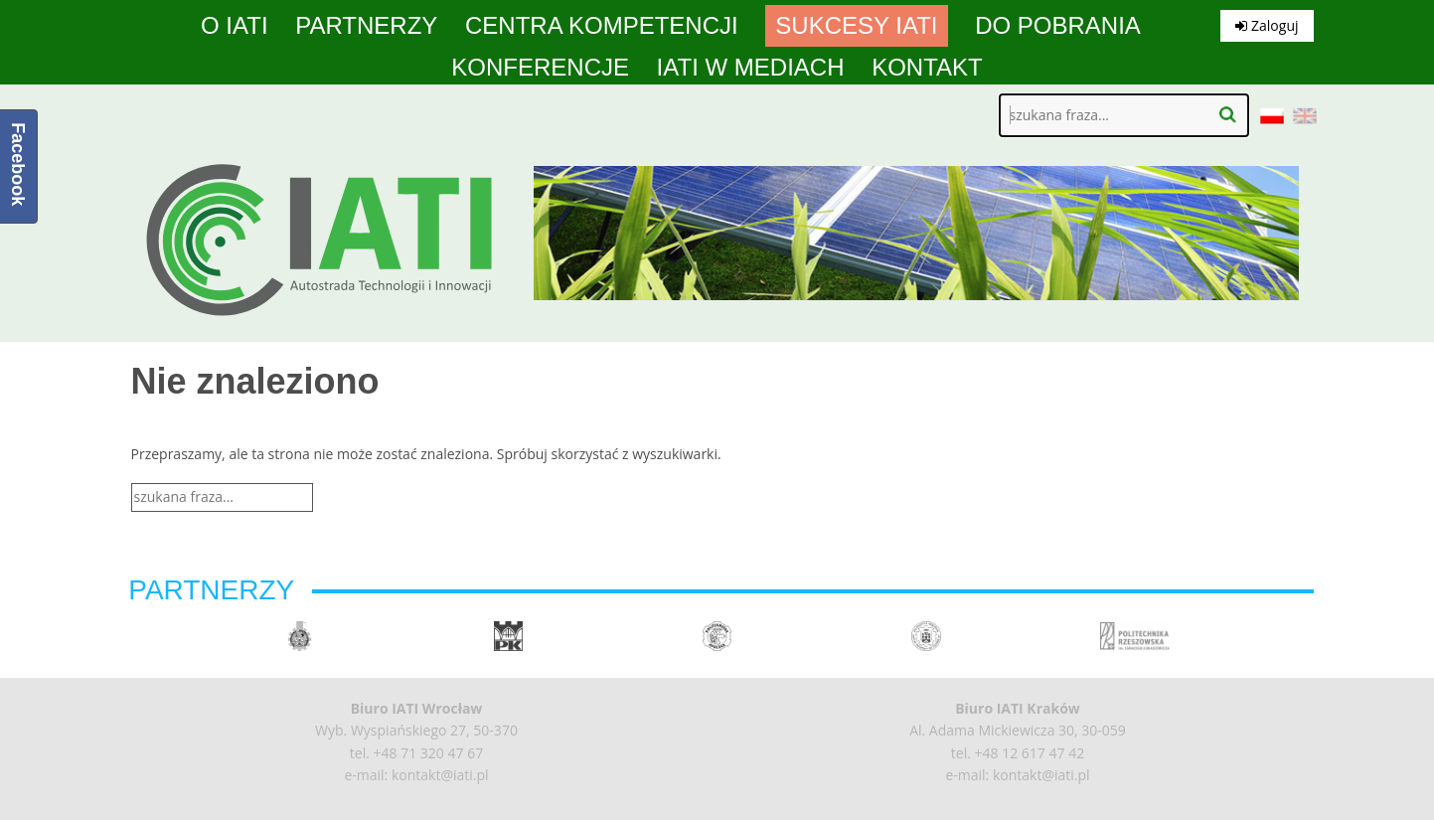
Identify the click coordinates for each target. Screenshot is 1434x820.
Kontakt (927, 68)
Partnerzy (366, 26)
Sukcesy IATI (856, 26)
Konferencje (540, 68)
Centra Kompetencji (601, 26)
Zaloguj (1266, 25)
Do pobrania (1058, 26)
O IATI (234, 26)
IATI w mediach (751, 68)
